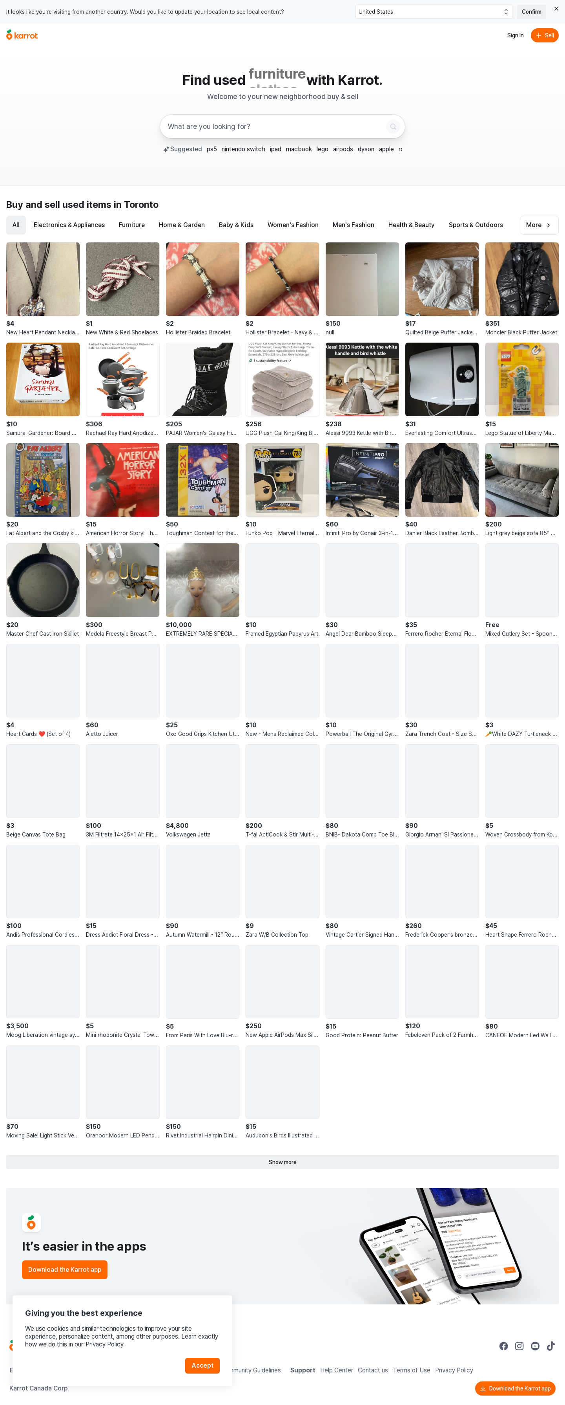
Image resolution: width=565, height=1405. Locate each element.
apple (386, 149)
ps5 (212, 149)
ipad (275, 149)
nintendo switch (243, 149)
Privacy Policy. (105, 1344)
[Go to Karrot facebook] (503, 1346)
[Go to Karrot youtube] (535, 1346)
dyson (366, 149)
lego (322, 149)
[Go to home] (22, 35)
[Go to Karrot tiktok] (551, 1346)
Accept (202, 1365)
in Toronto (136, 204)
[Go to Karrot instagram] (519, 1346)
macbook (299, 149)
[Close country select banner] (556, 8)
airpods (343, 149)
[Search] (393, 126)
